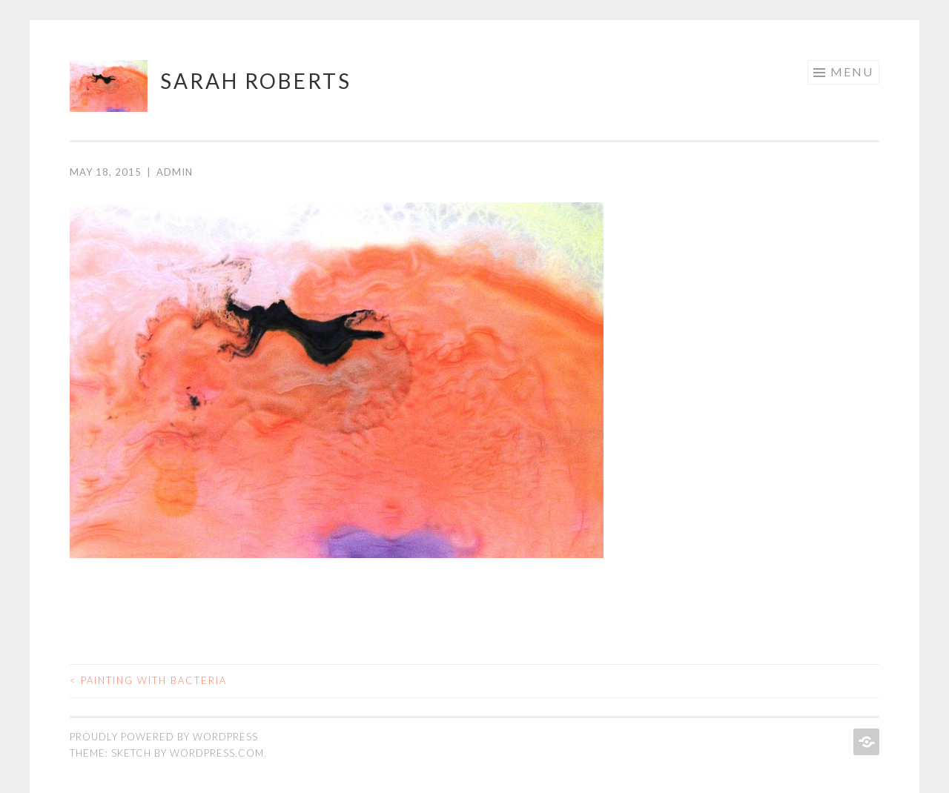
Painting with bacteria (148, 680)
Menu (851, 71)
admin (174, 172)
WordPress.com (217, 753)
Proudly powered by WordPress (164, 737)
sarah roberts (255, 80)
